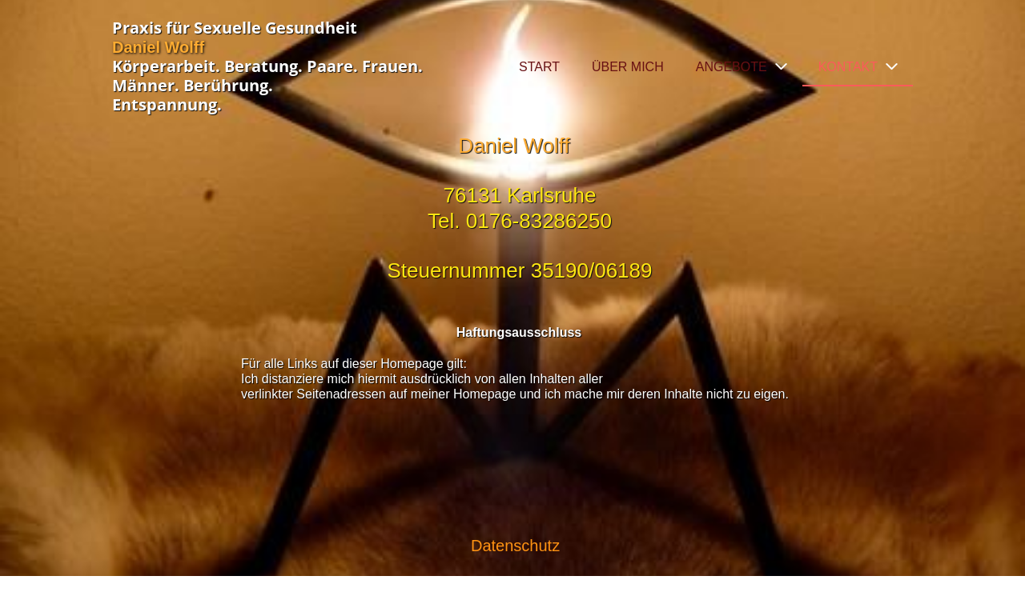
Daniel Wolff (158, 47)
